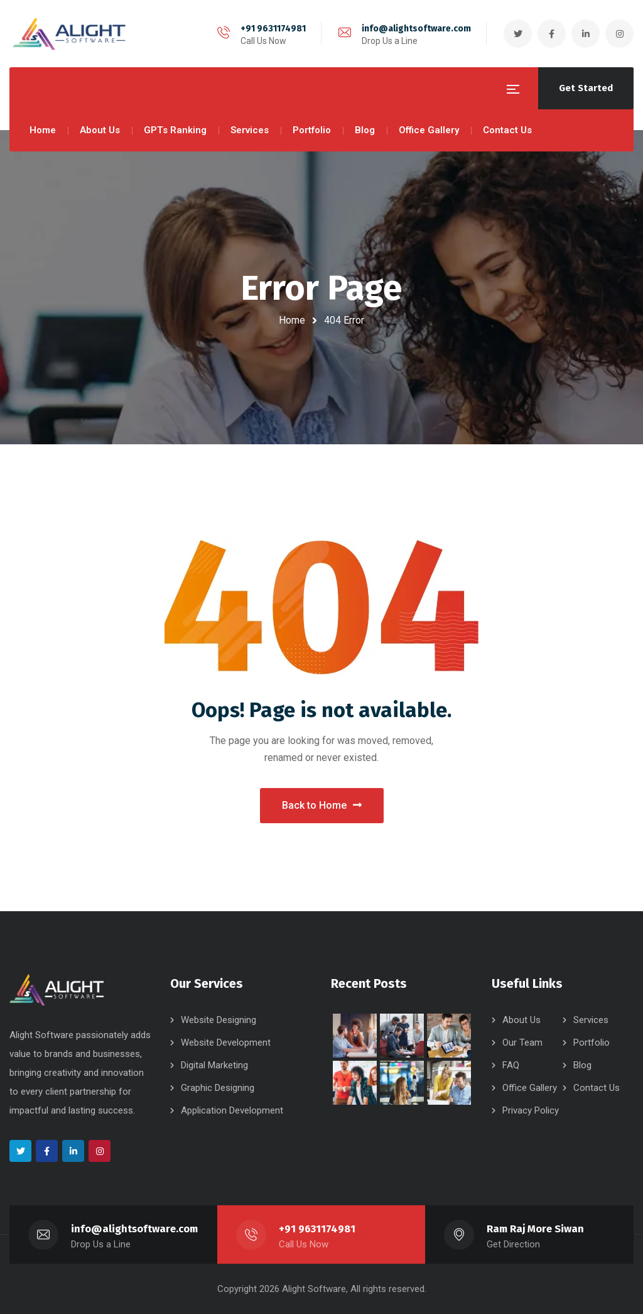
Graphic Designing (217, 1087)
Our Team (522, 1042)
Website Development (226, 1042)
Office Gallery (529, 1087)
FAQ (510, 1065)
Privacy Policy (530, 1110)
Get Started (586, 88)
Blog (582, 1065)
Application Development (232, 1110)
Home (292, 320)
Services (590, 1020)
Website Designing (218, 1020)
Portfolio (591, 1042)
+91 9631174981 (273, 28)
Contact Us (596, 1087)
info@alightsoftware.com (416, 28)
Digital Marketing (214, 1065)
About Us (521, 1020)
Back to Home (322, 805)
